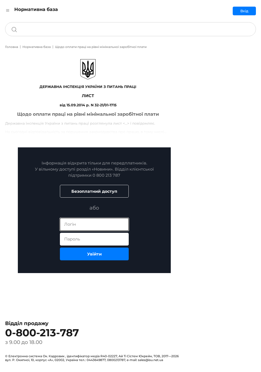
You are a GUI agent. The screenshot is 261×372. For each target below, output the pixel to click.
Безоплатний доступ (94, 191)
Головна (11, 47)
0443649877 (96, 360)
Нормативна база (36, 47)
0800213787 (116, 360)
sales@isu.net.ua (150, 360)
